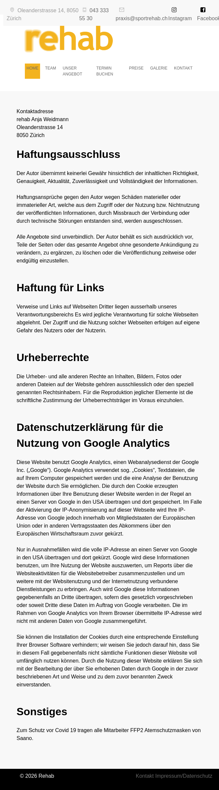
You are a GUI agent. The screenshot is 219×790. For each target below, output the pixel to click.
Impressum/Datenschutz (183, 776)
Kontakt (145, 776)
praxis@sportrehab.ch (142, 18)
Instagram (180, 18)
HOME (32, 68)
